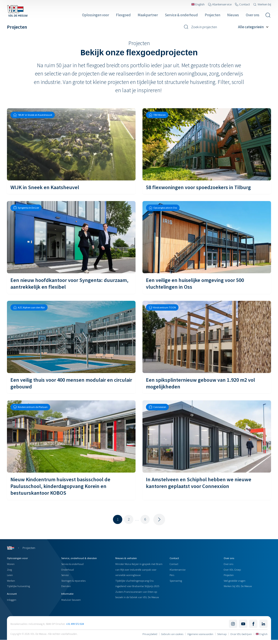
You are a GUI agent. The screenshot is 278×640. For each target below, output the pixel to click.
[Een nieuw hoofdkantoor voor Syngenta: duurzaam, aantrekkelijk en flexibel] (71, 247)
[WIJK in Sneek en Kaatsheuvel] (71, 151)
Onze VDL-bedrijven (241, 634)
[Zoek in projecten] (209, 27)
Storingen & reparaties (73, 580)
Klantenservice (177, 569)
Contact (174, 564)
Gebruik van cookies (172, 634)
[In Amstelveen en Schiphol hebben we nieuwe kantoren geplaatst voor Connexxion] (206, 450)
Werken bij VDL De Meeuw (238, 586)
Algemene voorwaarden (200, 634)
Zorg (9, 569)
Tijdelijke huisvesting (18, 586)
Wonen (11, 564)
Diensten (66, 586)
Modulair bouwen (71, 599)
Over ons (228, 564)
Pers (172, 575)
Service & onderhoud (72, 564)
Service (65, 575)
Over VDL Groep (232, 569)
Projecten (229, 575)
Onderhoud (67, 569)
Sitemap (222, 634)
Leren (10, 575)
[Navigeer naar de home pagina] (17, 11)
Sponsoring (176, 580)
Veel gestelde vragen (234, 580)
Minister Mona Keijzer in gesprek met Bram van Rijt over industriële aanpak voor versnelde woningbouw (138, 569)
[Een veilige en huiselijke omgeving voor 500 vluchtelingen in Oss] (206, 247)
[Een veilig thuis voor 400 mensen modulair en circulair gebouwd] (71, 347)
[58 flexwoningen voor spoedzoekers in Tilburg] (206, 151)
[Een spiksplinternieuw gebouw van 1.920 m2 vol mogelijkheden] (206, 347)
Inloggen (11, 599)
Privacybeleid (149, 634)
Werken (11, 580)
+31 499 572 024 (75, 623)
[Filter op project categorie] (254, 27)
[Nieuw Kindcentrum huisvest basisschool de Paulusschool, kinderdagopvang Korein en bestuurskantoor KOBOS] (71, 450)
